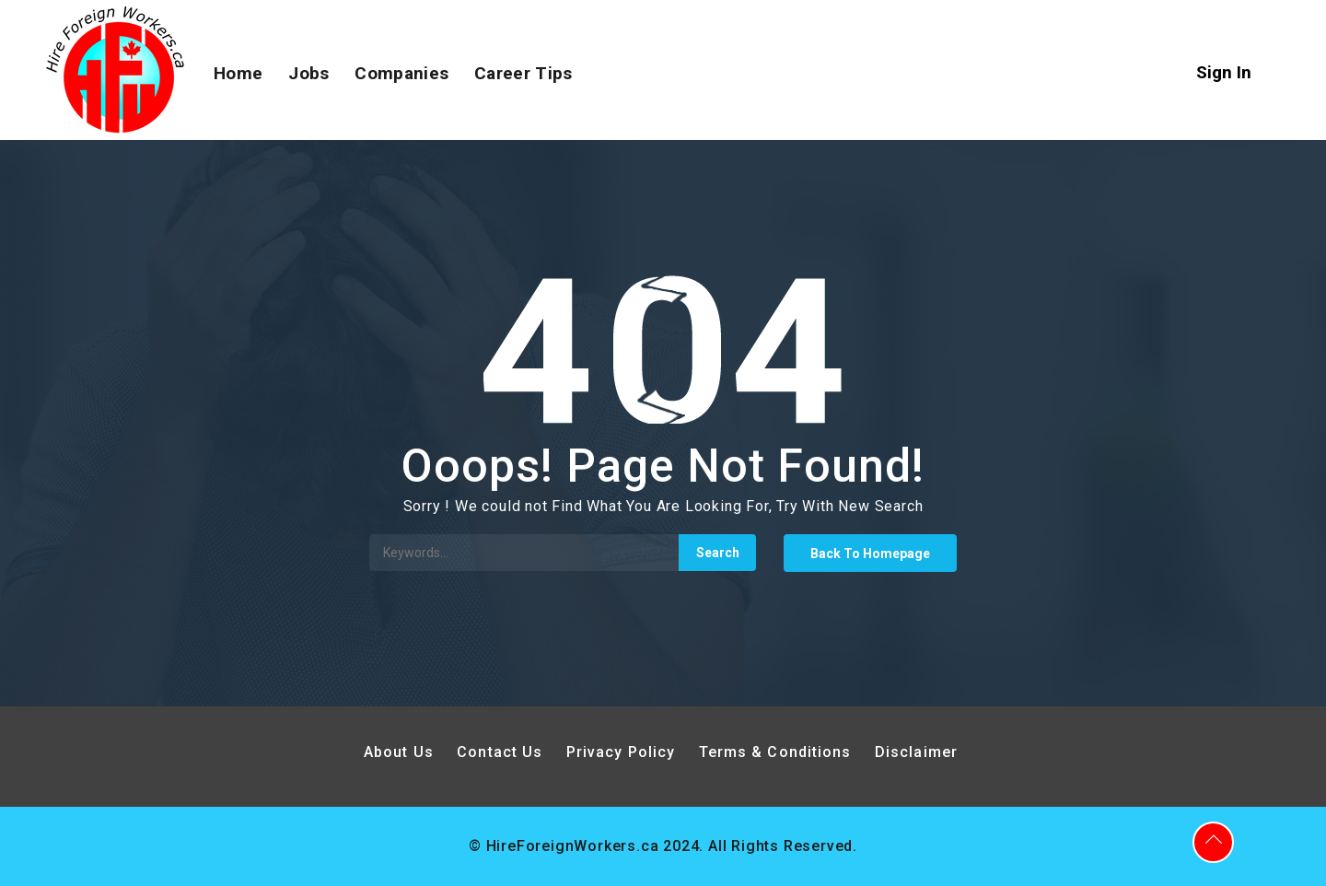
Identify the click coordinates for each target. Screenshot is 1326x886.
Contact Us (499, 752)
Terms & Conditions (775, 752)
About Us (399, 752)
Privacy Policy (623, 752)
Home (238, 73)
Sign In (1223, 72)
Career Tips (523, 73)
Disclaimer (916, 752)
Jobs (308, 73)
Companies (401, 73)
